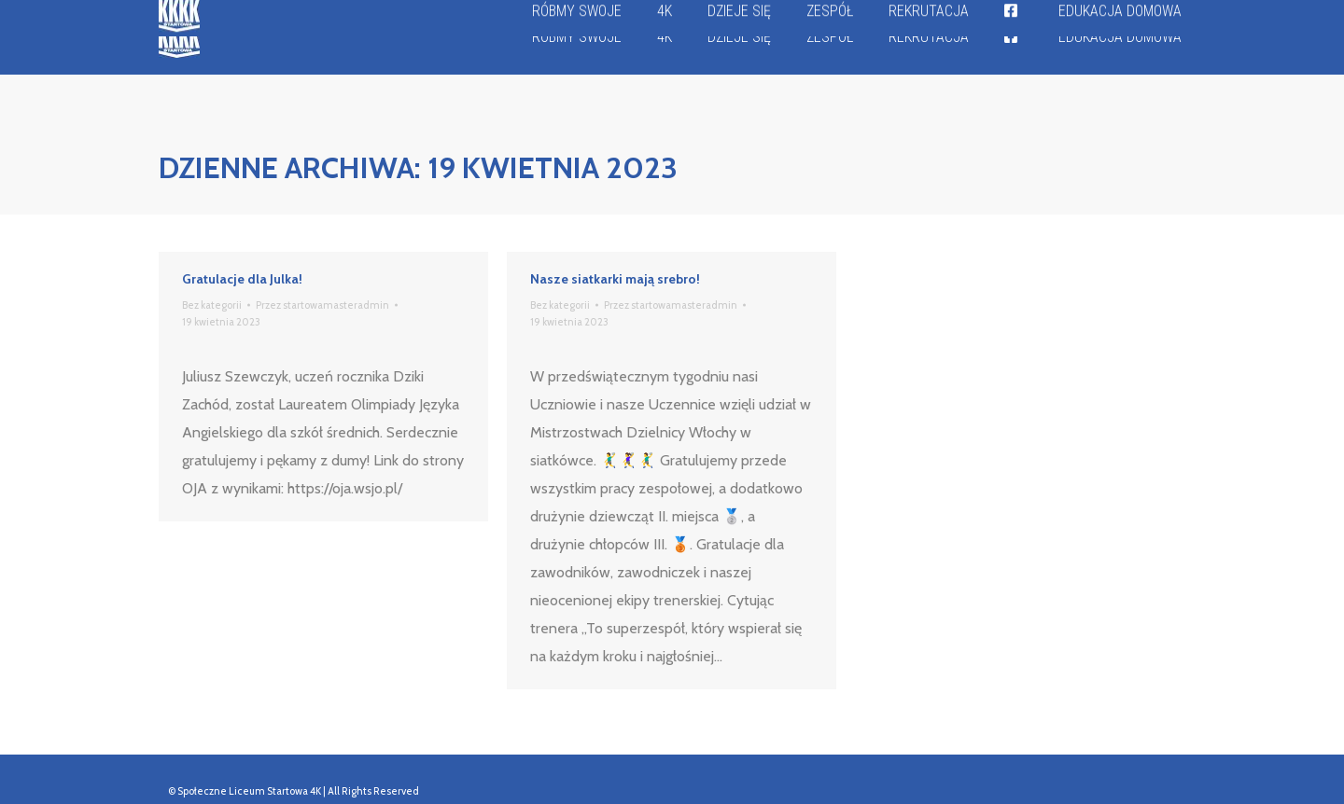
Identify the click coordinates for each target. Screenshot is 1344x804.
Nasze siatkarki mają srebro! (615, 278)
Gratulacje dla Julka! (242, 278)
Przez (322, 305)
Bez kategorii (212, 305)
